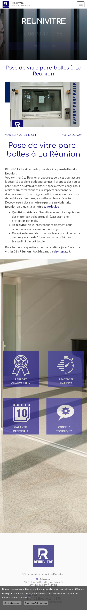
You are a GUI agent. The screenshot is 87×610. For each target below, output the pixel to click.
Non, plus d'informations (36, 603)
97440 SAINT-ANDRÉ (43, 583)
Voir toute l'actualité (72, 135)
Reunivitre (43, 4)
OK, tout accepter (12, 603)
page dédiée (51, 206)
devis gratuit (62, 251)
